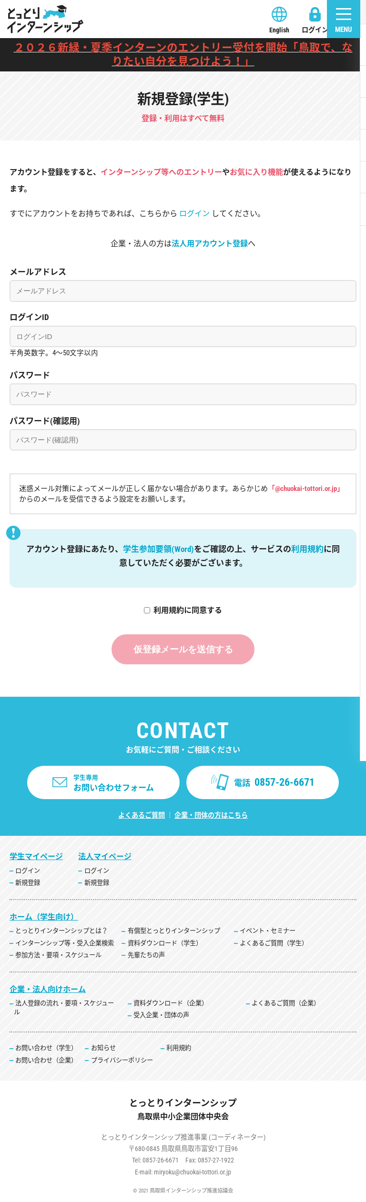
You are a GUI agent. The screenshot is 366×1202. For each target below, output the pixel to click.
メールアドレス (38, 272)
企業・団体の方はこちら (211, 816)
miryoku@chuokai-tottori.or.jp (192, 1172)
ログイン (315, 30)
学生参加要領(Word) (158, 549)
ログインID (29, 317)
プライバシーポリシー (122, 1060)
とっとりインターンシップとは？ (61, 931)
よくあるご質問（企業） (286, 1003)
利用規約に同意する (187, 610)
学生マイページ (36, 856)
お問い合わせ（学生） (46, 1048)
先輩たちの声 (146, 955)
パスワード (30, 375)
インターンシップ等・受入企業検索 (64, 943)
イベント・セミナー (267, 931)
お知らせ (103, 1048)
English (279, 30)
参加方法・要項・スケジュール (58, 955)
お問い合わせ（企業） (46, 1060)
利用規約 (307, 549)
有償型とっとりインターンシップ (174, 931)
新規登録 (27, 883)
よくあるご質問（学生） (274, 943)
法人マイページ (105, 856)
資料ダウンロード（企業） (170, 1003)
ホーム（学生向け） (44, 917)
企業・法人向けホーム (48, 989)
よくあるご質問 (141, 816)
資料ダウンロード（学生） (165, 943)
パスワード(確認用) (45, 421)
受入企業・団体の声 (161, 1015)
